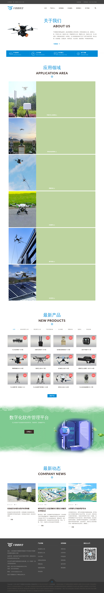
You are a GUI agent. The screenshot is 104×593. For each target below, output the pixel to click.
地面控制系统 (41, 567)
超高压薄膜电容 (13, 588)
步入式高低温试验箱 (15, 586)
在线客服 (79, 2)
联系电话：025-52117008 (90, 2)
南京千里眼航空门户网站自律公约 (16, 574)
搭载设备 (70, 329)
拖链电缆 (51, 588)
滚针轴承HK (41, 590)
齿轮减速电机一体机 (59, 588)
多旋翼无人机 (41, 549)
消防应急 (63, 549)
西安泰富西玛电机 (13, 590)
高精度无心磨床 (77, 584)
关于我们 (87, 8)
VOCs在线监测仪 (69, 588)
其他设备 (88, 329)
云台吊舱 (40, 556)
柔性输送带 (26, 588)
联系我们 (79, 8)
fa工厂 (22, 586)
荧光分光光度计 (86, 584)
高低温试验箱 (59, 584)
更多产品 (52, 395)
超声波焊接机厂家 (23, 590)
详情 (12, 519)
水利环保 (63, 552)
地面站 (79, 329)
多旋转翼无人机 (24, 329)
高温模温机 (46, 588)
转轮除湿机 (33, 588)
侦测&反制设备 (42, 560)
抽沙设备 (88, 588)
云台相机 (60, 329)
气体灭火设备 (39, 588)
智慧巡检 (63, 560)
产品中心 (52, 8)
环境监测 (63, 556)
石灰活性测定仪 (49, 590)
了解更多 (55, 43)
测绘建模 (63, 567)
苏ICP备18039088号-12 (43, 584)
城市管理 (63, 564)
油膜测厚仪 (70, 586)
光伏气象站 (27, 586)
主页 (45, 8)
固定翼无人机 (37, 329)
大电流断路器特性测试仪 (60, 586)
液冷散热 (76, 588)
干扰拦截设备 (49, 329)
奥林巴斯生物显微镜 (48, 586)
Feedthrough (76, 586)
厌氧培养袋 (82, 588)
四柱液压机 (20, 588)
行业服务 (70, 8)
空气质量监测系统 (68, 584)
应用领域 (61, 8)
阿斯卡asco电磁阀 (33, 590)
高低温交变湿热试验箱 (36, 586)
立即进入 (29, 431)
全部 (14, 329)
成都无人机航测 (84, 586)
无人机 (90, 586)
